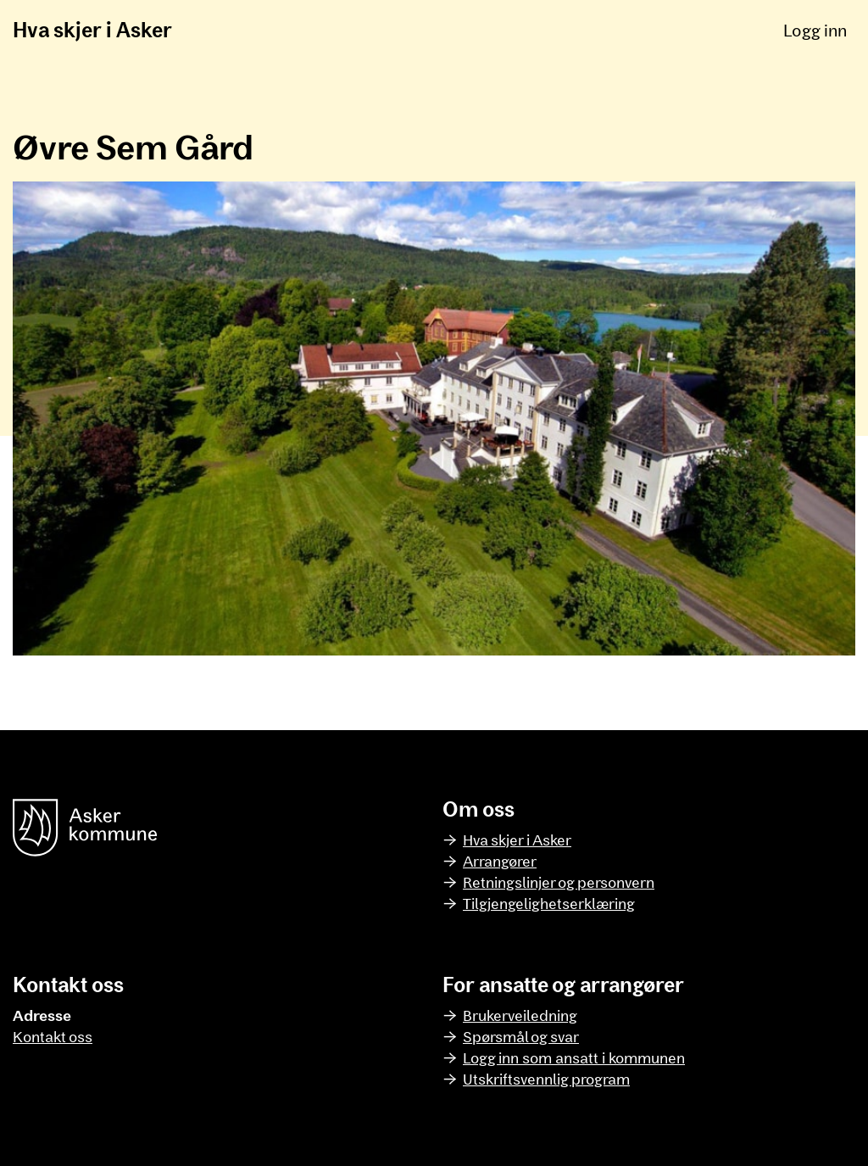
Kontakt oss (52, 1036)
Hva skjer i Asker (92, 29)
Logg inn (815, 30)
